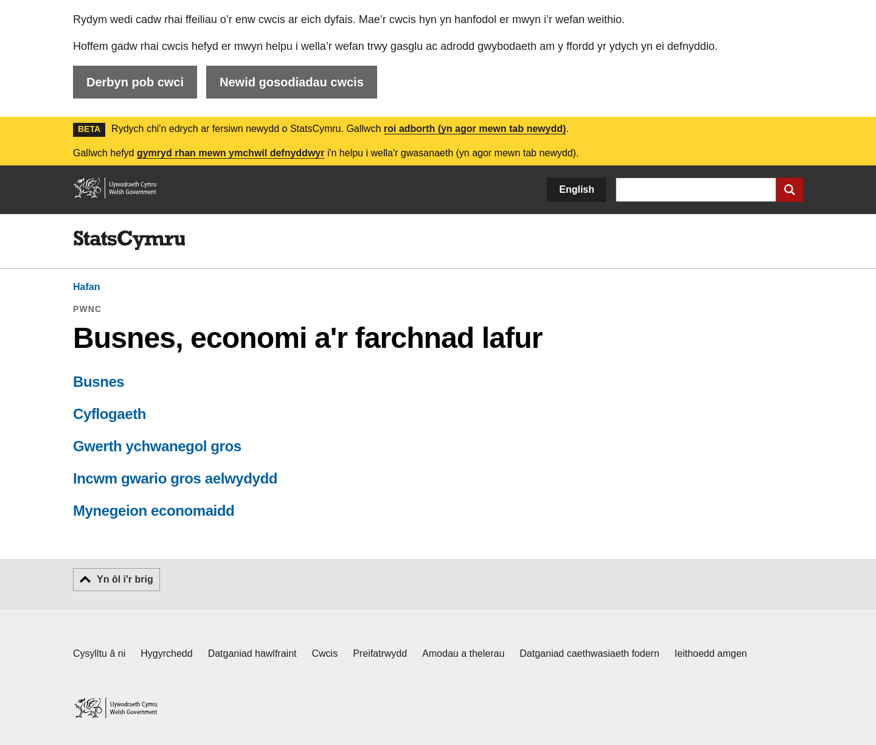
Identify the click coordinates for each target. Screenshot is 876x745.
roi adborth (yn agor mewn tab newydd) (475, 128)
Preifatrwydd (380, 653)
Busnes (98, 381)
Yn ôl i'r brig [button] (125, 579)
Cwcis (325, 653)
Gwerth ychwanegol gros (157, 446)
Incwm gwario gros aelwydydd (175, 478)
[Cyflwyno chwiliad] (789, 190)
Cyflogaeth (109, 414)
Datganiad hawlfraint (252, 653)
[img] (129, 240)
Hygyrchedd (166, 653)
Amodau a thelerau (463, 653)
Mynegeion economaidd (153, 510)
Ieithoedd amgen (711, 653)
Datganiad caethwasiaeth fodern (589, 653)
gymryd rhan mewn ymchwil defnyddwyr (231, 153)
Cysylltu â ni (99, 653)
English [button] (576, 189)
